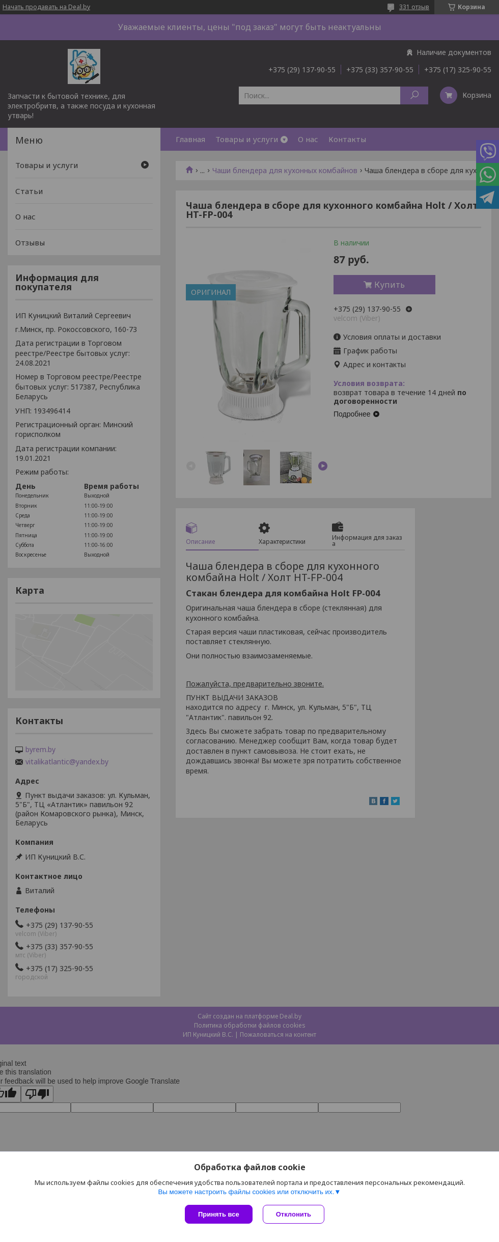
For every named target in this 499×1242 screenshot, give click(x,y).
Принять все (218, 1214)
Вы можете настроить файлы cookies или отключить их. (246, 1192)
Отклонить (293, 1214)
